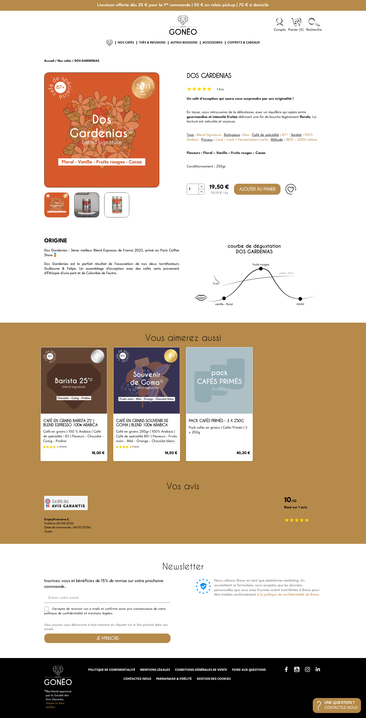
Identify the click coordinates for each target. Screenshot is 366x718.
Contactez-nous (137, 679)
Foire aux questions (249, 670)
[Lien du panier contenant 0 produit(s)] (296, 25)
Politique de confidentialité (111, 670)
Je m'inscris (107, 638)
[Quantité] (193, 189)
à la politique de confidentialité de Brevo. (288, 594)
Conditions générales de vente (201, 670)
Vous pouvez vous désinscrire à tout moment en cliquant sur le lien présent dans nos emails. (106, 627)
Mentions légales (155, 670)
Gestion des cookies (214, 679)
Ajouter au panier (257, 189)
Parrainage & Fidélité (174, 679)
